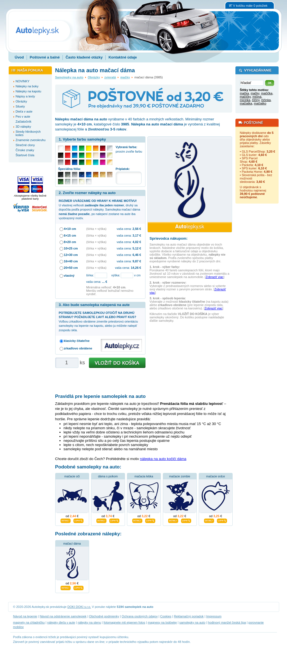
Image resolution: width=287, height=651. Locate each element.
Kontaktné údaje (122, 57)
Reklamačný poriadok (188, 616)
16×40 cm (71, 261)
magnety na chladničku (29, 622)
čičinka (266, 100)
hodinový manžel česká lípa (227, 622)
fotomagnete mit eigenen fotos (124, 622)
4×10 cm (70, 228)
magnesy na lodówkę (162, 622)
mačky (125, 77)
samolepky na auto (192, 622)
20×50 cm (71, 267)
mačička (266, 93)
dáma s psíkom (108, 476)
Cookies (165, 616)
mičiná (257, 96)
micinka (245, 100)
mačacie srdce (215, 476)
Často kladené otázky (84, 57)
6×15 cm (70, 235)
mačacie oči (72, 476)
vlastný (69, 275)
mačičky (245, 96)
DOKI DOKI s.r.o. (79, 606)
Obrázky (94, 77)
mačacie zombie (179, 476)
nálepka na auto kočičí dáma (163, 459)
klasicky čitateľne (77, 340)
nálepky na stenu (89, 622)
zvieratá (110, 77)
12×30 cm (71, 254)
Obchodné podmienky (104, 616)
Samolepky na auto (69, 77)
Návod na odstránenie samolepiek (63, 616)
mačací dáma (72, 543)
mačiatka (246, 103)
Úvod (19, 57)
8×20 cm (70, 242)
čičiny (256, 100)
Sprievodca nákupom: (169, 238)
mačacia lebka (144, 476)
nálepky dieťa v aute (61, 622)
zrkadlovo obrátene (78, 348)
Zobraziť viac (215, 277)
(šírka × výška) (96, 228)
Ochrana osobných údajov (140, 616)
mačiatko (260, 103)
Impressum (214, 616)
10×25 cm (71, 248)
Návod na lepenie (25, 616)
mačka (244, 93)
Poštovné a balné (45, 57)
